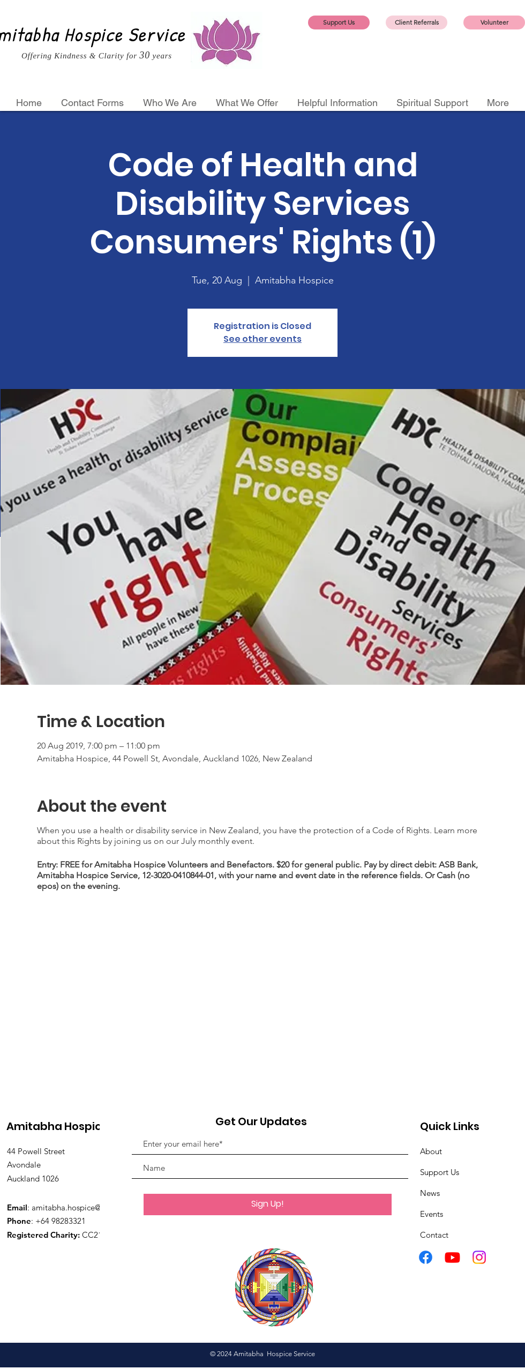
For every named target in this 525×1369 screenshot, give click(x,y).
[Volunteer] (494, 22)
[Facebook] (425, 1257)
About (431, 1151)
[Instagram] (479, 1257)
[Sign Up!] (268, 1204)
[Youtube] (452, 1257)
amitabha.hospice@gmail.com (85, 1207)
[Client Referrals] (416, 22)
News (430, 1193)
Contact (434, 1235)
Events (431, 1214)
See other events (262, 339)
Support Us (439, 1172)
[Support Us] (339, 22)
